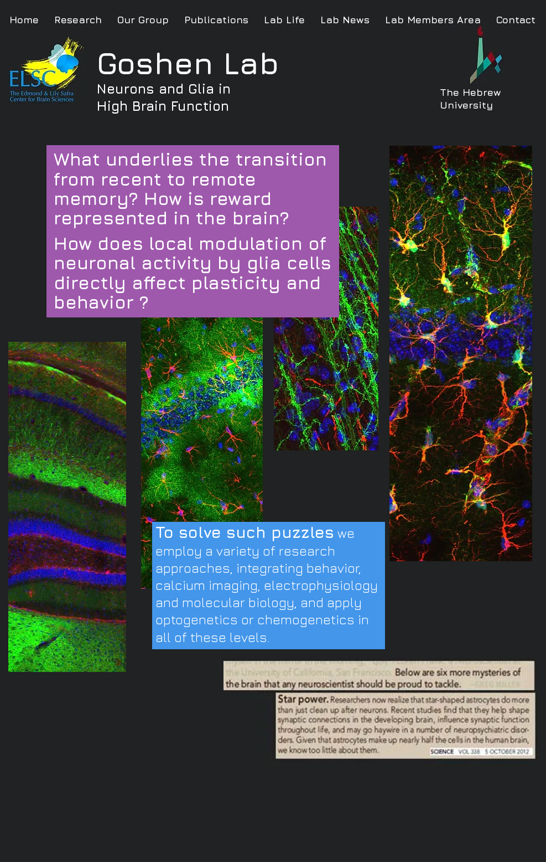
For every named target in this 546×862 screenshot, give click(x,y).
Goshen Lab (188, 63)
